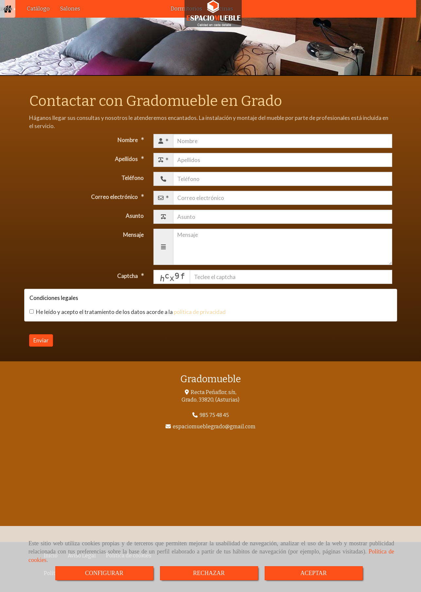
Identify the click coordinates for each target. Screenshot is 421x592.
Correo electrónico (115, 196)
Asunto (135, 215)
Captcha (128, 275)
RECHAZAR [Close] (209, 573)
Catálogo (38, 8)
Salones (70, 8)
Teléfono (132, 177)
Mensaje (133, 234)
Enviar (41, 340)
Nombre (128, 140)
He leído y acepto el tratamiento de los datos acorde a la (127, 311)
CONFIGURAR (104, 573)
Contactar (258, 8)
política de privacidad (200, 311)
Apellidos (127, 159)
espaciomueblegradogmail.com (214, 426)
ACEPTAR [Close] (313, 573)
